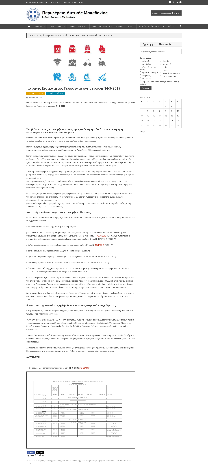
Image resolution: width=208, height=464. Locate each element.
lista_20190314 (85, 368)
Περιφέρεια (38, 26)
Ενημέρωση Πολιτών (77, 26)
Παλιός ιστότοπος (71, 2)
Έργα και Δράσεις (55, 26)
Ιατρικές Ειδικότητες (55, 93)
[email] (161, 51)
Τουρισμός (167, 26)
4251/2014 (99, 245)
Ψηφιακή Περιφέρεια (124, 26)
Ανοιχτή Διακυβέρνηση (148, 26)
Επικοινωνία (55, 2)
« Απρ (142, 131)
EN (82, 2)
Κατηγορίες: (145, 58)
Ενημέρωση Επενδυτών (101, 26)
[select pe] (166, 13)
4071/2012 (101, 236)
